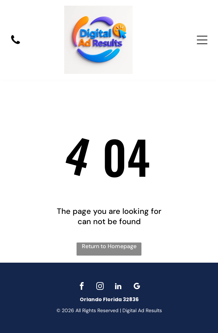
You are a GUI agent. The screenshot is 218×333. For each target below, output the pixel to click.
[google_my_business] (136, 287)
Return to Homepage (109, 246)
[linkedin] (118, 287)
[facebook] (81, 287)
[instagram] (99, 287)
